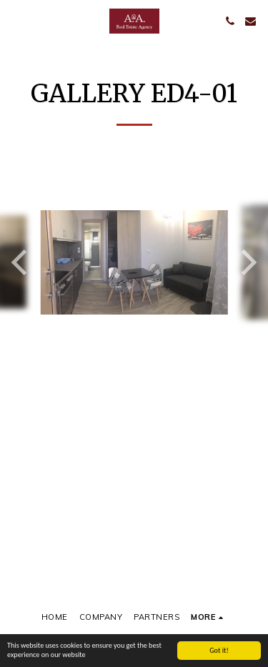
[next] (246, 262)
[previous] (21, 262)
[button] (16, 20)
